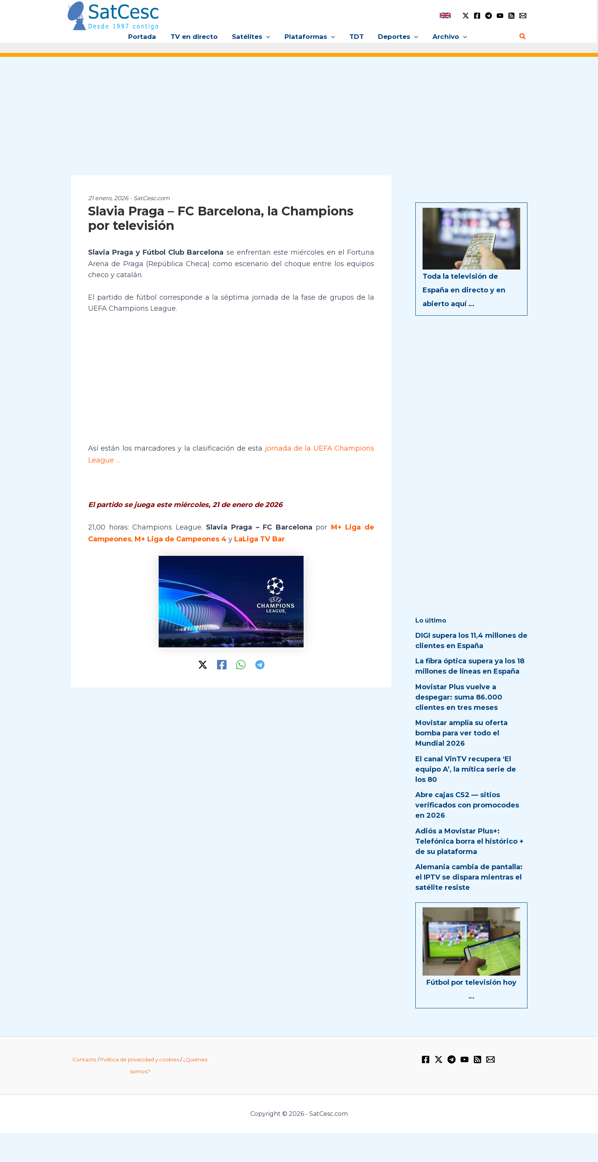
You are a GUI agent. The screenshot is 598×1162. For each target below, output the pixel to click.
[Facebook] (477, 15)
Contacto (84, 1059)
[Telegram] (488, 15)
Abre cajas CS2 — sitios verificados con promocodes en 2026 (467, 805)
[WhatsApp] (241, 663)
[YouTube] (500, 15)
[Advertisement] (299, 121)
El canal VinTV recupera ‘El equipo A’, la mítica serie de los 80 (465, 769)
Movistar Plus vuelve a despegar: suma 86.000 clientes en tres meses (458, 697)
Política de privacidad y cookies (139, 1059)
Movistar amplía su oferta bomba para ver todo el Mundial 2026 (461, 733)
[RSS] (511, 15)
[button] (268, 36)
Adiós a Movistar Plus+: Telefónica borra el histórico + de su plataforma (469, 841)
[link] (445, 15)
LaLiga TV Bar (259, 537)
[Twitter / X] (465, 15)
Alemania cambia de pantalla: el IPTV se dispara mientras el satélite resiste (468, 877)
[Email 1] (522, 15)
